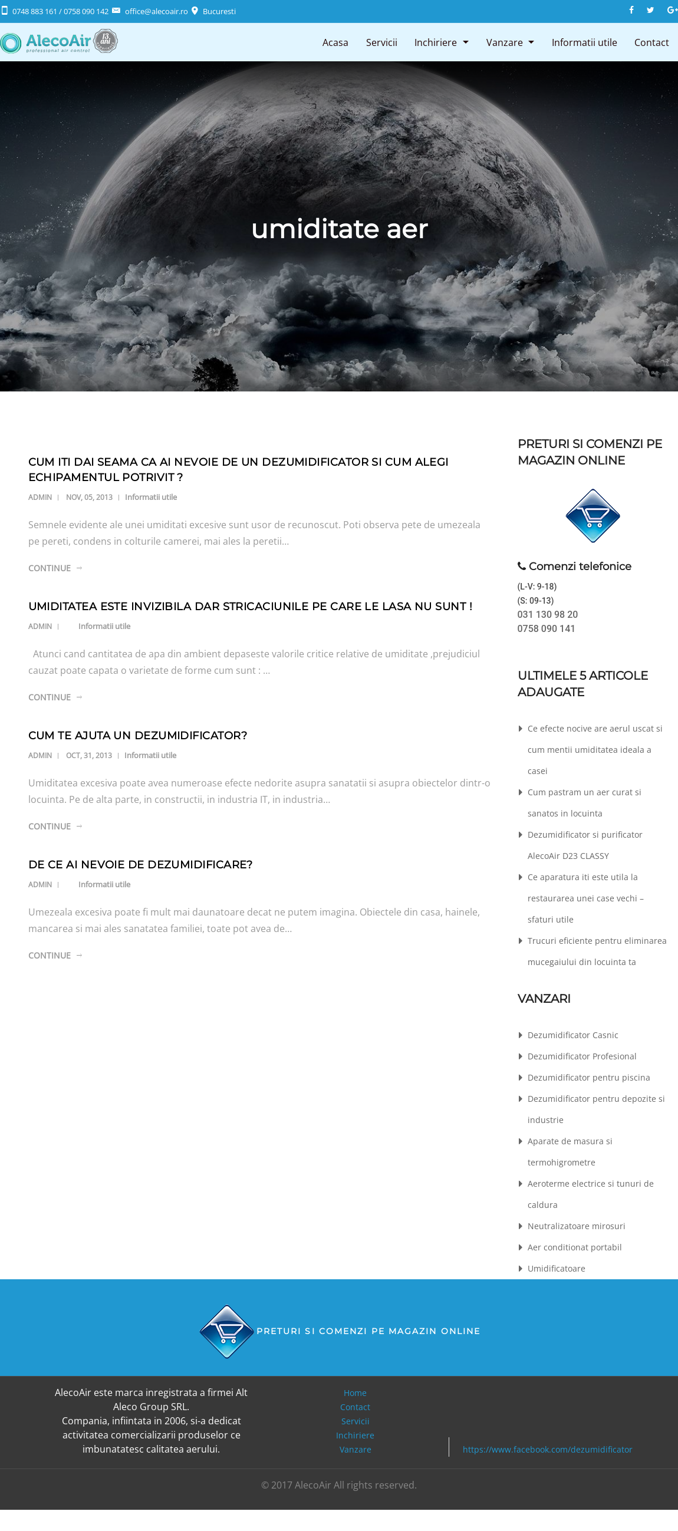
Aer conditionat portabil (575, 1247)
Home (355, 1392)
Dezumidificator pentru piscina (589, 1077)
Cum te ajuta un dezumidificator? (137, 735)
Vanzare (503, 41)
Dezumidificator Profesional (582, 1056)
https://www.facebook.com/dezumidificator (548, 1449)
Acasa (334, 41)
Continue (49, 568)
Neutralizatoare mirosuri (577, 1226)
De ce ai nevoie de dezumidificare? (140, 864)
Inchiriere (434, 41)
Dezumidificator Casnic (573, 1035)
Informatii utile (584, 41)
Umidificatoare (556, 1268)
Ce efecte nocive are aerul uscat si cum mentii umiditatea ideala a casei (595, 749)
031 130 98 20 (548, 614)
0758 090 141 (547, 628)
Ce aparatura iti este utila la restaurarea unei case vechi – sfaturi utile (586, 898)
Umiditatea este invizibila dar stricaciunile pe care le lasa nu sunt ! (250, 606)
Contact (651, 41)
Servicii (380, 41)
